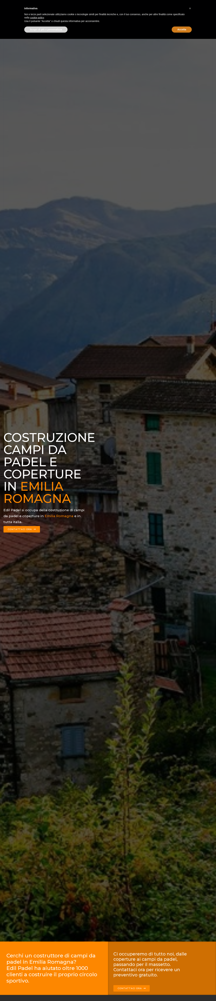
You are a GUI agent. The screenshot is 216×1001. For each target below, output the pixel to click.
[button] (190, 970)
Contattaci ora (185, 4)
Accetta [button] (181, 991)
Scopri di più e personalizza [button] (46, 991)
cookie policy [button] (37, 979)
